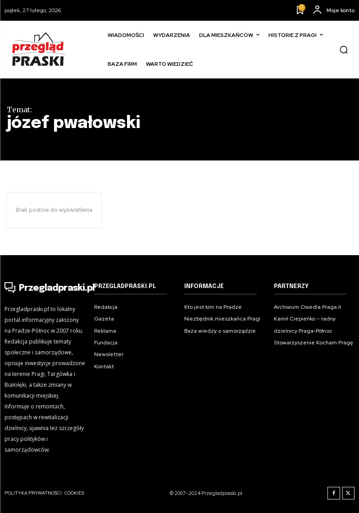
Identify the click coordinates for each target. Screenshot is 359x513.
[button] (343, 49)
